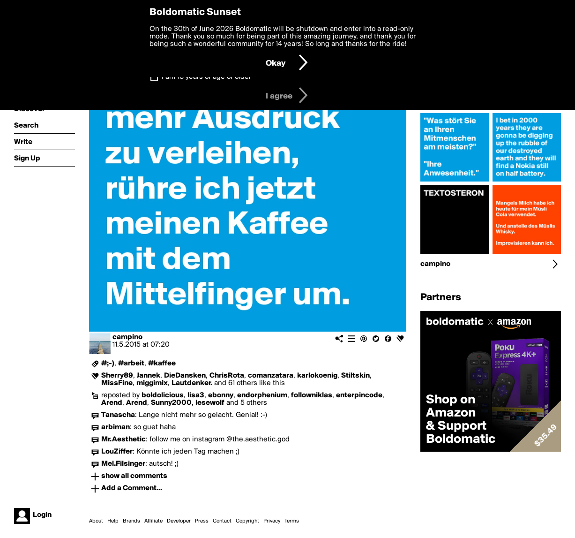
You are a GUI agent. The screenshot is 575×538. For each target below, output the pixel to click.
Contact (222, 521)
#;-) (107, 363)
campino (127, 337)
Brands (131, 521)
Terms (291, 521)
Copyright (247, 521)
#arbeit (131, 363)
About (96, 521)
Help (113, 521)
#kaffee (162, 363)
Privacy (271, 521)
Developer (179, 521)
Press (202, 521)
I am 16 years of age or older (206, 77)
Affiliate (153, 521)
